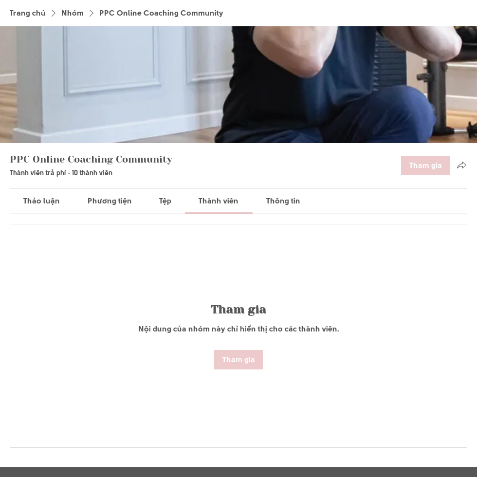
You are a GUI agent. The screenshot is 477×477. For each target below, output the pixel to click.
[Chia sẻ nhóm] (461, 165)
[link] (41, 201)
